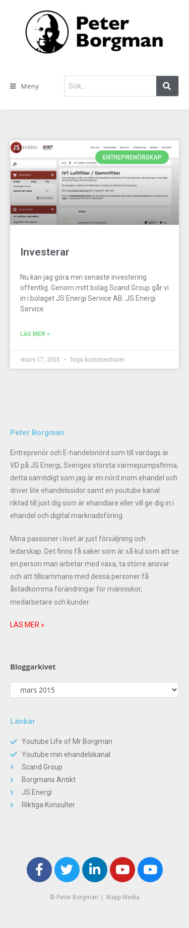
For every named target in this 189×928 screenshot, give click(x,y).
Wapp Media (123, 897)
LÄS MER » (27, 625)
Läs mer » (35, 334)
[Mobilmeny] (24, 86)
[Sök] (167, 86)
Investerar (45, 252)
